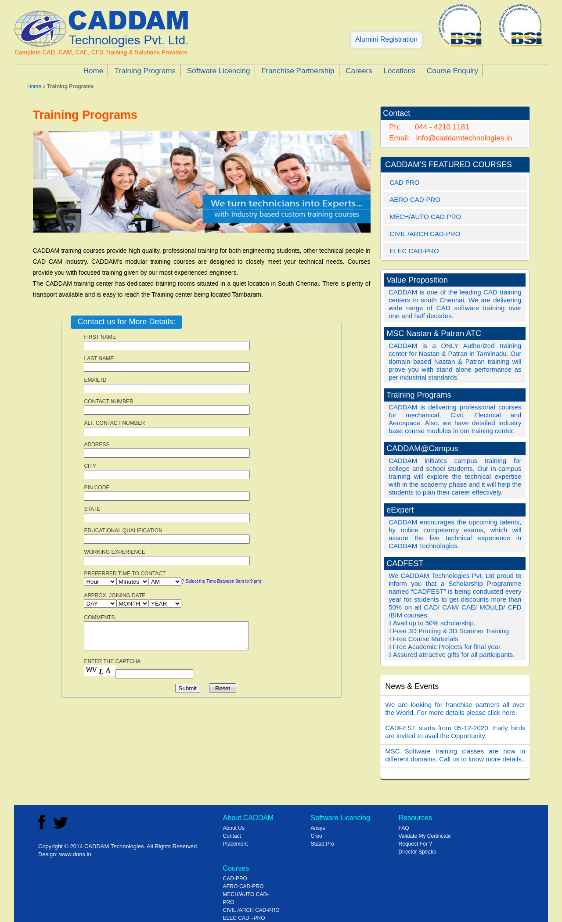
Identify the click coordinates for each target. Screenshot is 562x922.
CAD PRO (404, 182)
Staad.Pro (322, 844)
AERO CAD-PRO (414, 199)
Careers (359, 71)
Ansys (318, 828)
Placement (235, 844)
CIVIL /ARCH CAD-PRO (424, 233)
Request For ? (415, 844)
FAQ (404, 828)
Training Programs (145, 71)
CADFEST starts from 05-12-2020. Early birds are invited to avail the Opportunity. (455, 731)
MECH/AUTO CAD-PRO (425, 216)
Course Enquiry (452, 71)
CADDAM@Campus (422, 448)
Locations (399, 71)
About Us (234, 828)
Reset (222, 688)
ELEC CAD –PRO (244, 918)
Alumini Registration (386, 39)
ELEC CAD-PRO (414, 251)
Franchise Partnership (297, 71)
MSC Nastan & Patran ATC (433, 333)
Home (93, 71)
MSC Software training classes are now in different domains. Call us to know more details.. (455, 755)
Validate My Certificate (425, 836)
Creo (316, 836)
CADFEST (404, 563)
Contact (232, 836)
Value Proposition (417, 280)
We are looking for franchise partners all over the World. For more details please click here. (455, 708)
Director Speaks (417, 852)
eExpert (400, 510)
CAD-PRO (235, 878)
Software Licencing (218, 71)
